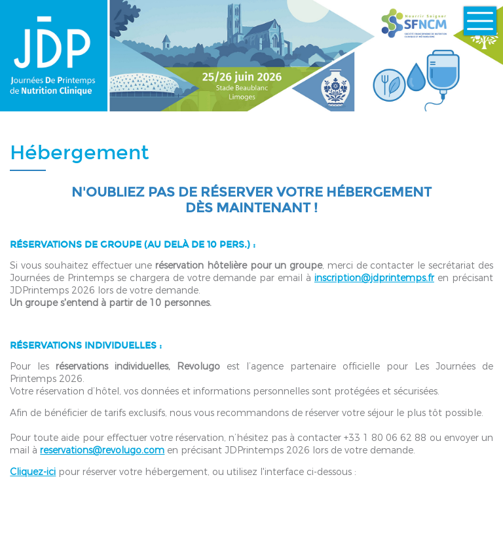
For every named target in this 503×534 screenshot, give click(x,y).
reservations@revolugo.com (102, 450)
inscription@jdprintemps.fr (374, 278)
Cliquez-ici (33, 472)
